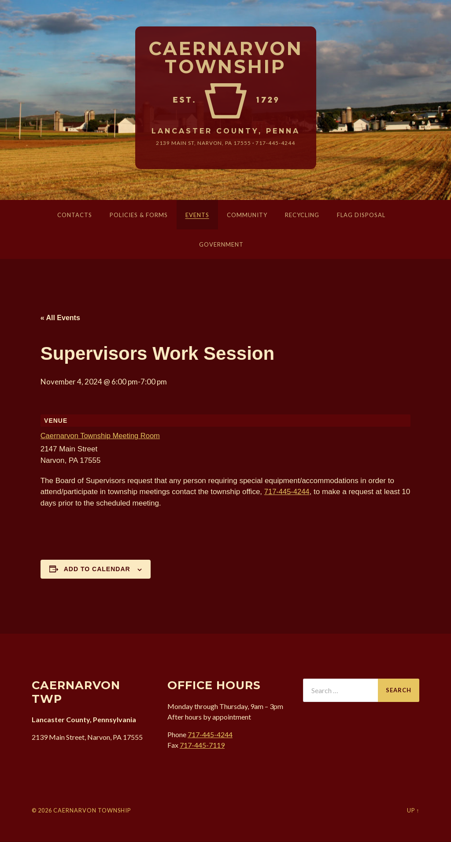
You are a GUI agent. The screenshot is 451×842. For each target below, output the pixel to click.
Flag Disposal (361, 215)
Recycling (302, 215)
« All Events (60, 318)
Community (247, 215)
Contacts (74, 215)
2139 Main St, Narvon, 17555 (203, 143)
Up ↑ (413, 810)
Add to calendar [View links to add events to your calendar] (97, 569)
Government (221, 244)
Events (197, 215)
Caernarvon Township (225, 58)
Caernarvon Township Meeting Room (102, 436)
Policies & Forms (139, 215)
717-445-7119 (202, 745)
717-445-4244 (276, 143)
